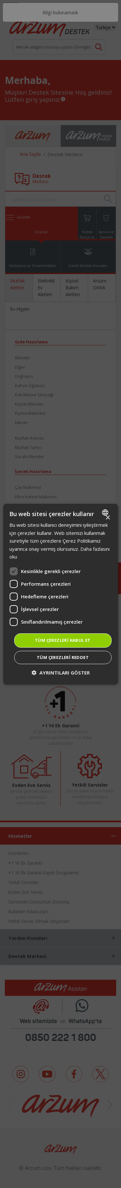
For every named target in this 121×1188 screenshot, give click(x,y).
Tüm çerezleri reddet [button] (63, 657)
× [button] (107, 517)
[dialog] (60, 593)
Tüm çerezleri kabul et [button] (63, 640)
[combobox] (106, 512)
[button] (61, 672)
